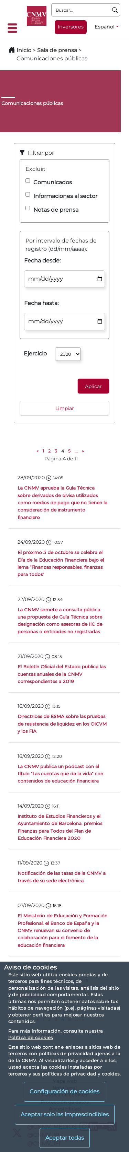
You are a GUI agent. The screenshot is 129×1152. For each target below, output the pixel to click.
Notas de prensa (55, 210)
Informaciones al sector (65, 196)
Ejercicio (35, 353)
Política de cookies (30, 1037)
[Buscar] (115, 9)
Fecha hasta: (41, 303)
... (76, 451)
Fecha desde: (42, 260)
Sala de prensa (57, 50)
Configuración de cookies (64, 1091)
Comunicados (52, 182)
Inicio (24, 50)
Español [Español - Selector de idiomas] (105, 27)
